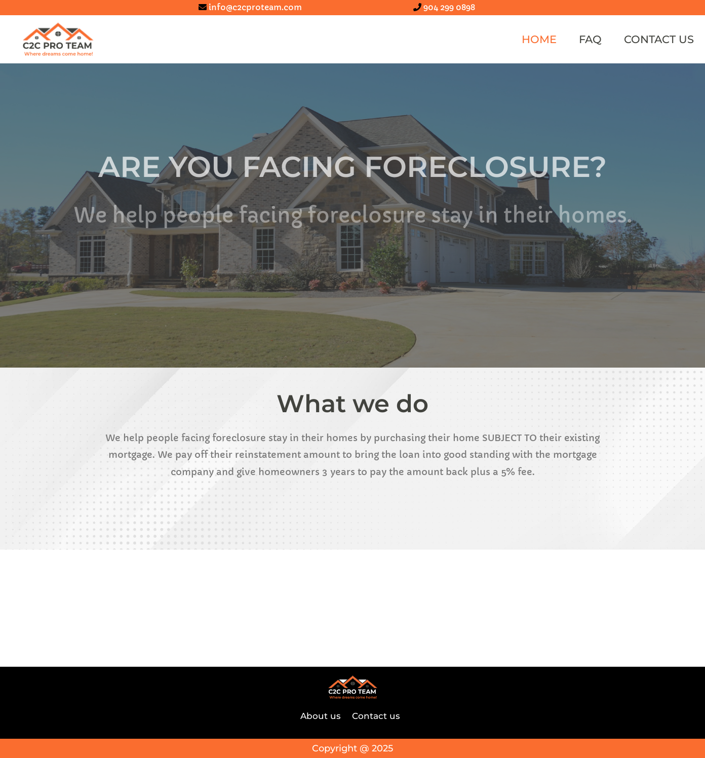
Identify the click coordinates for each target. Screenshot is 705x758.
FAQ (590, 39)
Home (539, 39)
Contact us (659, 39)
